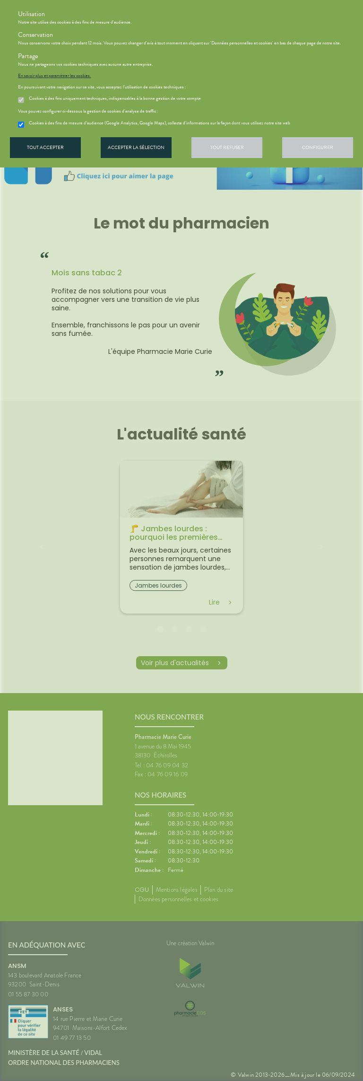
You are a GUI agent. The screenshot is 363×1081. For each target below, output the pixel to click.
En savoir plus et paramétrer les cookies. (54, 75)
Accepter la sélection (136, 147)
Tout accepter (45, 147)
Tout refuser (227, 147)
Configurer (317, 147)
